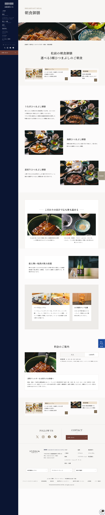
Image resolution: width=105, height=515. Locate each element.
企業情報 (89, 481)
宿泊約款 (52, 481)
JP (3, 44)
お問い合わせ (5, 52)
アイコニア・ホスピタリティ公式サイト (30, 481)
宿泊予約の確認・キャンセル (78, 481)
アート (79, 460)
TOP (66, 450)
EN (5, 44)
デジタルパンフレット (57, 470)
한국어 (13, 44)
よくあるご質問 (6, 39)
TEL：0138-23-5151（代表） (51, 455)
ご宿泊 (4, 11)
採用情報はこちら (32, 470)
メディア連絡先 (98, 481)
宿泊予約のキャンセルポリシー (63, 481)
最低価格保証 (44, 481)
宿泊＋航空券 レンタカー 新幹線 (101, 290)
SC (8, 44)
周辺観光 (90, 456)
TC (10, 44)
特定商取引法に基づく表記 (73, 478)
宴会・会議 (6, 22)
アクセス (4, 36)
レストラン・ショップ (8, 18)
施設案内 (4, 29)
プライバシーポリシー (59, 478)
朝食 (5, 14)
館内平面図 (79, 470)
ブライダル (5, 32)
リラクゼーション (82, 456)
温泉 (4, 25)
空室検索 (101, 176)
